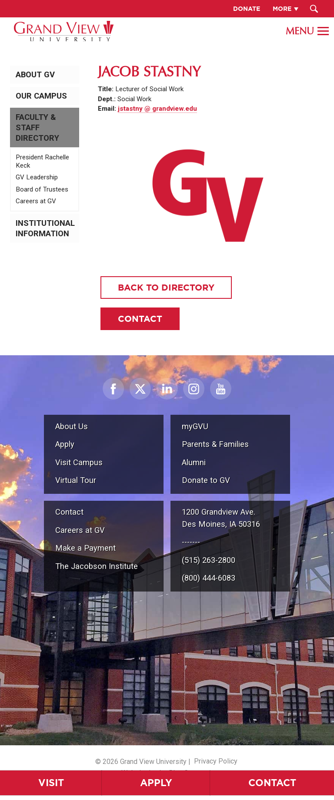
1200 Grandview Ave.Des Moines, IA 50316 (221, 518)
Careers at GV (36, 201)
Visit (51, 782)
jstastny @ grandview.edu (157, 108)
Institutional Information (45, 228)
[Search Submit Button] (314, 8)
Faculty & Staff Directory (37, 127)
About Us (71, 426)
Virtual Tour (75, 480)
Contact (272, 782)
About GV (35, 74)
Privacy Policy (215, 761)
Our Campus (41, 96)
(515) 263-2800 (208, 560)
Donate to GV (206, 480)
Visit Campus (79, 462)
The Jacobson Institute (96, 566)
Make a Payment (85, 547)
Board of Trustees (42, 189)
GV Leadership (37, 177)
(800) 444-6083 (208, 577)
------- (191, 541)
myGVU (195, 426)
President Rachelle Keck (42, 161)
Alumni (194, 462)
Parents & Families (215, 444)
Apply (156, 782)
